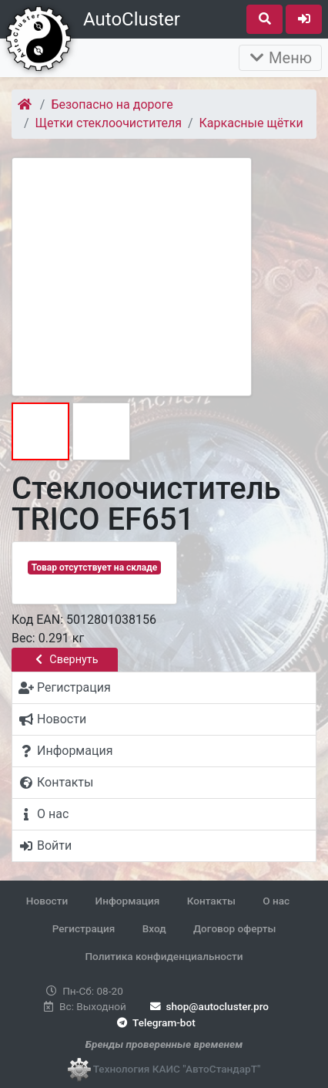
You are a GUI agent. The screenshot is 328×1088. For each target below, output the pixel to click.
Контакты (211, 900)
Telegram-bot (154, 1022)
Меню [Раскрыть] (280, 58)
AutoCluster (131, 19)
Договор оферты (234, 928)
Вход (154, 928)
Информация (127, 900)
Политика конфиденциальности (164, 956)
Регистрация (83, 928)
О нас (276, 900)
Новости (47, 900)
